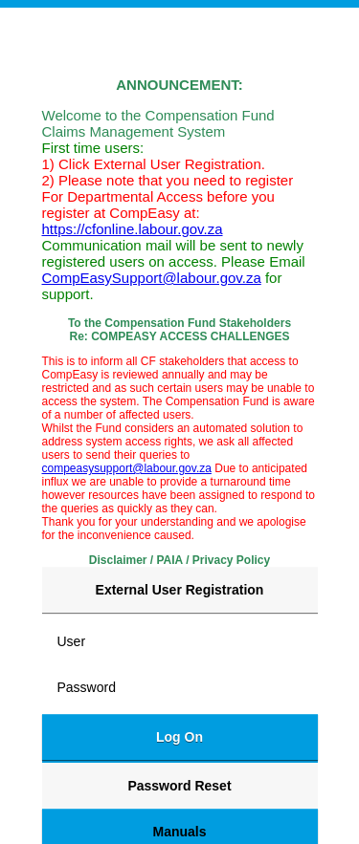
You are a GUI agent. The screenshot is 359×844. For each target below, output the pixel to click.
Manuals (179, 831)
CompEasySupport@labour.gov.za (151, 278)
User (71, 641)
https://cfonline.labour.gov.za (132, 229)
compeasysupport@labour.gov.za (127, 468)
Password (86, 687)
